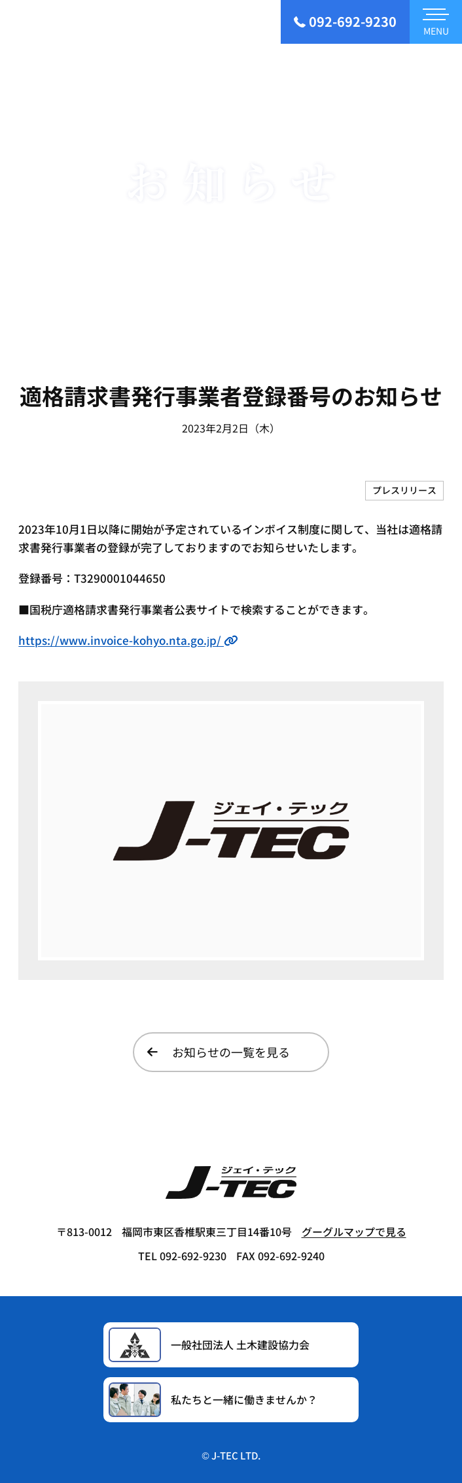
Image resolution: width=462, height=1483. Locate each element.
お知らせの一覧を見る (218, 1051)
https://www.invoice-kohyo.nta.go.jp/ (128, 640)
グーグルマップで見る (354, 1231)
